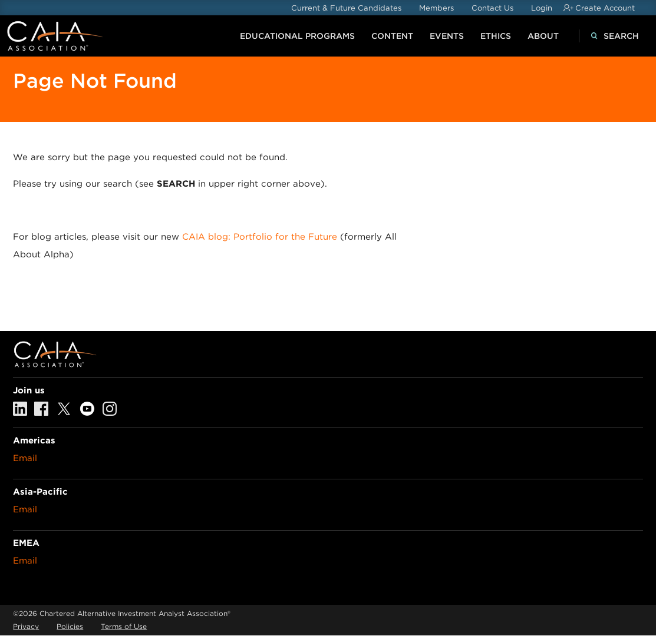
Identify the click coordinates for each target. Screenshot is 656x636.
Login (541, 8)
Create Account (605, 8)
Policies (70, 626)
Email (25, 458)
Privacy (26, 626)
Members (436, 8)
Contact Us (492, 8)
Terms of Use (124, 626)
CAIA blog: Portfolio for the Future (259, 236)
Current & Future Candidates (346, 8)
